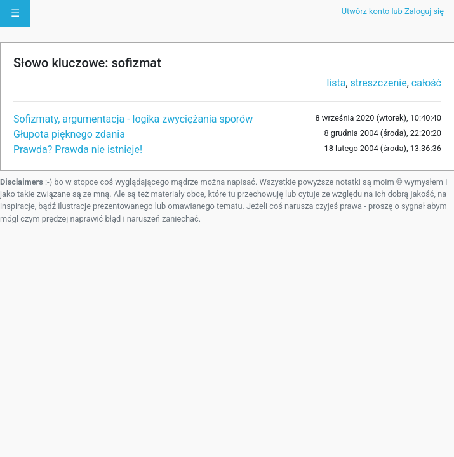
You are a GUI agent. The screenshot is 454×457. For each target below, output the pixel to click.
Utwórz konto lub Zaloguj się (393, 11)
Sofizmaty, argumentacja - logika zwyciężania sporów (133, 119)
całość (426, 83)
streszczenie (379, 83)
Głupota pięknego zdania (69, 134)
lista (335, 83)
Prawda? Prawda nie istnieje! (77, 149)
